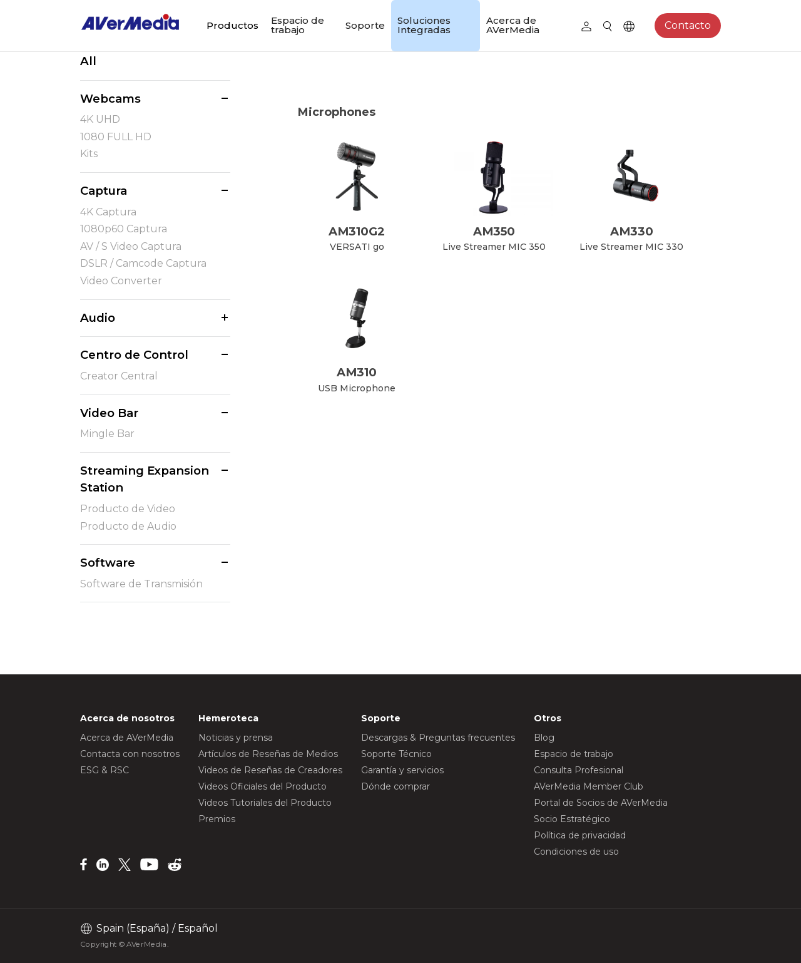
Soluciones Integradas (424, 25)
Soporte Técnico (396, 754)
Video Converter (121, 281)
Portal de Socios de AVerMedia (601, 802)
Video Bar (109, 413)
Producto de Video (127, 509)
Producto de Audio (128, 526)
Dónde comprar (395, 786)
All (88, 61)
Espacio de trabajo (297, 25)
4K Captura (108, 212)
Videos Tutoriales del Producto (265, 802)
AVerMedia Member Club (588, 786)
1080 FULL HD (115, 137)
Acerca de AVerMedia (512, 25)
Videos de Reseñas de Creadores (270, 770)
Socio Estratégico (572, 819)
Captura (103, 190)
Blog (544, 737)
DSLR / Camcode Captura (143, 263)
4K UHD (100, 119)
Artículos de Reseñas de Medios (268, 754)
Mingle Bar (107, 434)
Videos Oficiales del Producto (262, 786)
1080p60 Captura (123, 229)
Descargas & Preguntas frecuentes (438, 737)
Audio (97, 318)
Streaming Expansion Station (144, 479)
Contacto (688, 25)
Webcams (110, 98)
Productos (232, 25)
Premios (216, 819)
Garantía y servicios (402, 770)
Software (107, 562)
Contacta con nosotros (130, 754)
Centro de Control (134, 355)
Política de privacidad (580, 835)
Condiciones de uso (576, 851)
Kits (89, 154)
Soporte (365, 25)
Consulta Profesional (578, 770)
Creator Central (119, 376)
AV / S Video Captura (130, 246)
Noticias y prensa (235, 737)
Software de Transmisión (141, 584)
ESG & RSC (104, 770)
